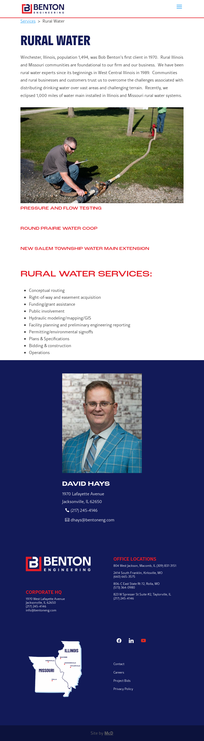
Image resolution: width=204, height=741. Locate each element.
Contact (118, 664)
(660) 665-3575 (124, 576)
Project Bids (121, 680)
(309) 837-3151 (166, 565)
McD (108, 733)
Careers (118, 672)
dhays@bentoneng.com (92, 520)
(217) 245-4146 (84, 510)
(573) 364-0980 (124, 587)
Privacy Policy (123, 689)
